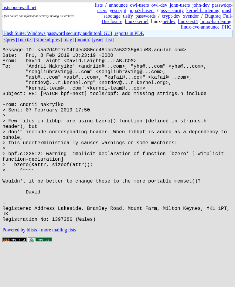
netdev (168, 21)
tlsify (128, 16)
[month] (83, 39)
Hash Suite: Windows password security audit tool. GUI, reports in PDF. (73, 33)
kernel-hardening (203, 10)
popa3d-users (141, 10)
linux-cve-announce (200, 26)
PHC (226, 26)
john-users (180, 5)
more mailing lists (58, 268)
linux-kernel (136, 21)
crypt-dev (171, 16)
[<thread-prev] (48, 39)
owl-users (139, 5)
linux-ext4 (188, 21)
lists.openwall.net (19, 7)
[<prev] (9, 39)
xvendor (191, 16)
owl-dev (159, 5)
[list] (109, 39)
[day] (68, 39)
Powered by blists (19, 268)
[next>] (25, 39)
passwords (145, 16)
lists (99, 5)
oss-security (172, 10)
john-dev (201, 5)
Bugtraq (213, 16)
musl (226, 10)
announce (118, 5)
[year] (97, 39)
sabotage (112, 16)
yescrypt (118, 10)
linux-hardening (215, 21)
